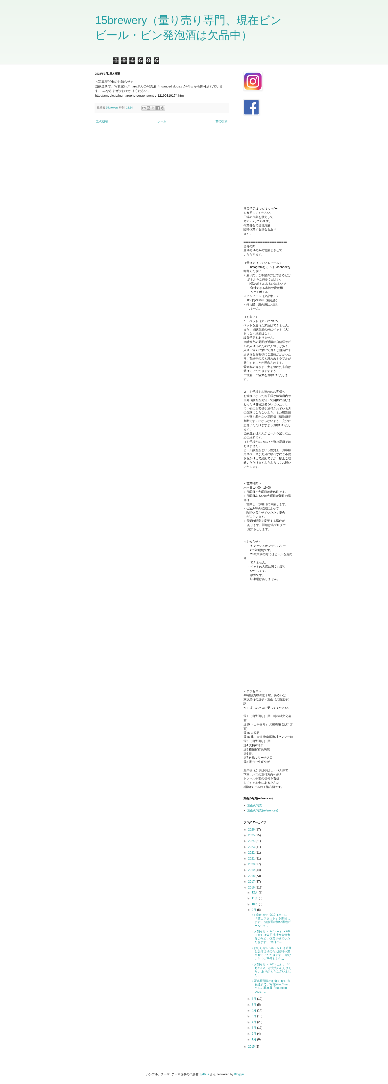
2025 (252, 835)
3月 (254, 1027)
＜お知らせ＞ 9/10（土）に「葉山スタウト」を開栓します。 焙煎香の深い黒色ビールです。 (271, 920)
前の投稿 (221, 121)
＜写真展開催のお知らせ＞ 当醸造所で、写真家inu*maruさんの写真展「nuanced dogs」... (270, 986)
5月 (254, 1016)
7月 (254, 1004)
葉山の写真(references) (262, 810)
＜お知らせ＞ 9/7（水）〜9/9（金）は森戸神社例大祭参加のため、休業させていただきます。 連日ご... (270, 937)
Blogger (239, 1074)
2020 (252, 864)
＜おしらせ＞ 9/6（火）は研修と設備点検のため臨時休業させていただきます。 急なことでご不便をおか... (271, 953)
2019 (252, 870)
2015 (252, 1046)
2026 (252, 829)
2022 (252, 852)
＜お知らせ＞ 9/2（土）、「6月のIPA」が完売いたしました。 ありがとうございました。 (271, 970)
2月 (254, 1033)
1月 (254, 1039)
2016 (252, 887)
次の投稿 (102, 121)
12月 (255, 892)
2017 (252, 881)
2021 (252, 858)
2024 (252, 841)
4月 (254, 1022)
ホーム (161, 121)
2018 (252, 876)
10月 (255, 904)
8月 (254, 999)
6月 (254, 1010)
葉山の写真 (254, 805)
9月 (254, 910)
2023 (252, 847)
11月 (255, 898)
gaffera (204, 1074)
